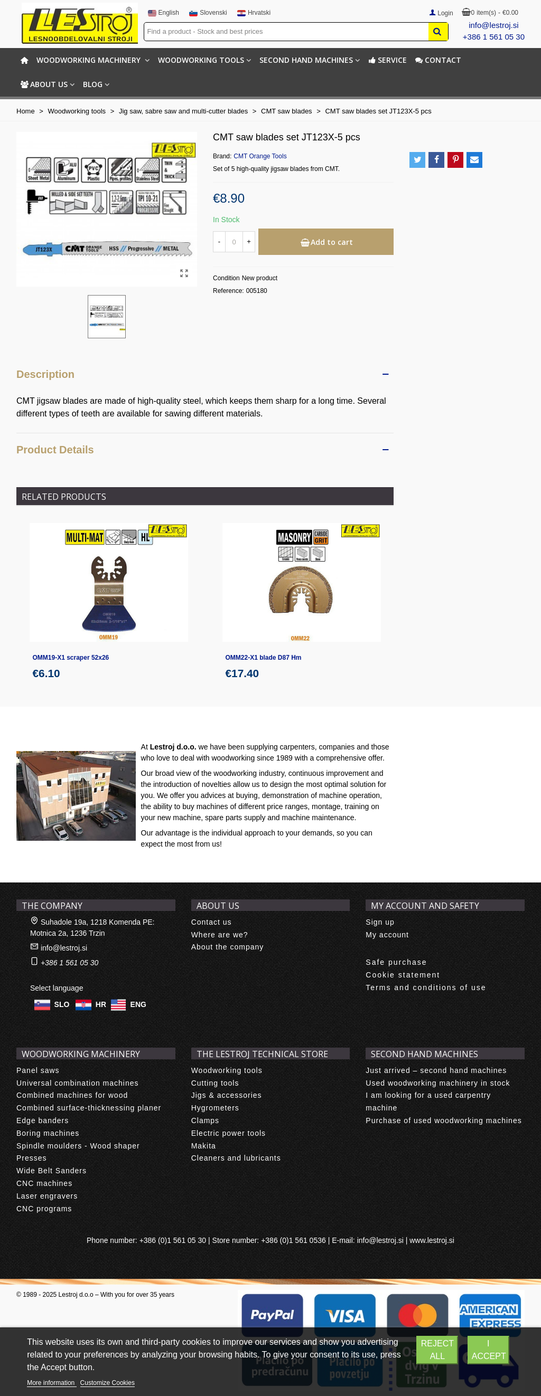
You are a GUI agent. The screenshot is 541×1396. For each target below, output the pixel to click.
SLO (62, 1004)
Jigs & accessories (226, 1095)
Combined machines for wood (72, 1095)
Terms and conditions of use (426, 987)
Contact (438, 60)
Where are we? (219, 934)
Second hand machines (306, 60)
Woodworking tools (201, 60)
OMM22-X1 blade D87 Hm (264, 657)
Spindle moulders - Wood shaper (78, 1146)
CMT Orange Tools (260, 156)
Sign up (380, 922)
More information (51, 1382)
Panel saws (38, 1070)
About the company (227, 947)
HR (101, 1004)
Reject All (437, 1350)
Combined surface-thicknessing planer (88, 1108)
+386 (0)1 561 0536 (293, 1240)
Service (387, 60)
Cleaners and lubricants (236, 1158)
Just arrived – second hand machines (436, 1070)
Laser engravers (47, 1196)
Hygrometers (215, 1108)
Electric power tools (228, 1133)
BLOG (92, 84)
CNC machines (44, 1183)
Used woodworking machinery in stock (438, 1083)
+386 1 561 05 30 (494, 36)
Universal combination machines (77, 1083)
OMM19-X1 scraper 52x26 (71, 657)
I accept (489, 1350)
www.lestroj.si (431, 1240)
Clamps (205, 1120)
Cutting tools (215, 1083)
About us (44, 84)
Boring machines (47, 1133)
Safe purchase (396, 962)
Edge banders (42, 1120)
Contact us (211, 922)
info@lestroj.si (493, 25)
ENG (138, 1004)
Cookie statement (403, 975)
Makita (203, 1146)
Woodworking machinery (89, 60)
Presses (31, 1158)
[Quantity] (234, 241)
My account (387, 934)
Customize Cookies (107, 1382)
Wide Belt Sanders (51, 1170)
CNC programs (44, 1208)
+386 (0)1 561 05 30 (173, 1240)
